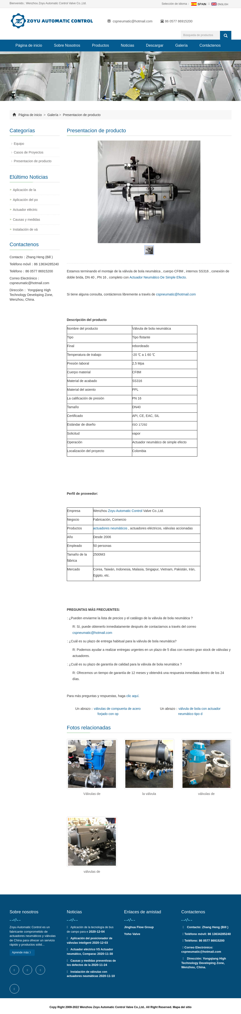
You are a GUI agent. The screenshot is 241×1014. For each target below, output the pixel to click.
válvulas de (206, 794)
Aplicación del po (25, 200)
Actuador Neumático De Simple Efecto (157, 277)
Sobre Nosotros (67, 45)
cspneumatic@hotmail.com (132, 21)
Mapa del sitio (182, 1007)
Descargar (155, 45)
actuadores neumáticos (110, 528)
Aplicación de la (24, 190)
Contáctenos (210, 45)
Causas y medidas (26, 219)
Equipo (19, 143)
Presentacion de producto (81, 115)
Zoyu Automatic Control (125, 511)
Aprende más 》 (22, 952)
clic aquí (132, 696)
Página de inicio (29, 45)
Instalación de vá (25, 229)
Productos (100, 45)
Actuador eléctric (25, 210)
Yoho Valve (132, 934)
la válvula (149, 794)
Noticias (127, 45)
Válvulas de (91, 794)
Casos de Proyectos (28, 152)
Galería (181, 45)
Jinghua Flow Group (139, 927)
